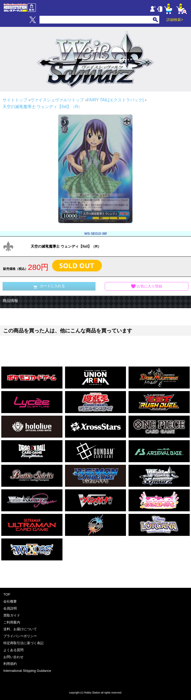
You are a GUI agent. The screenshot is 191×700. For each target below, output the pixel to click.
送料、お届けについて (20, 629)
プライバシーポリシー (20, 636)
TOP (6, 594)
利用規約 (10, 664)
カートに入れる (49, 286)
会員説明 (10, 608)
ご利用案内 (11, 622)
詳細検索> (174, 20)
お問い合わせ (13, 657)
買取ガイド (11, 615)
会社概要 (10, 601)
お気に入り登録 (146, 286)
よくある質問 (13, 650)
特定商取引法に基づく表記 (23, 643)
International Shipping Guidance (27, 671)
